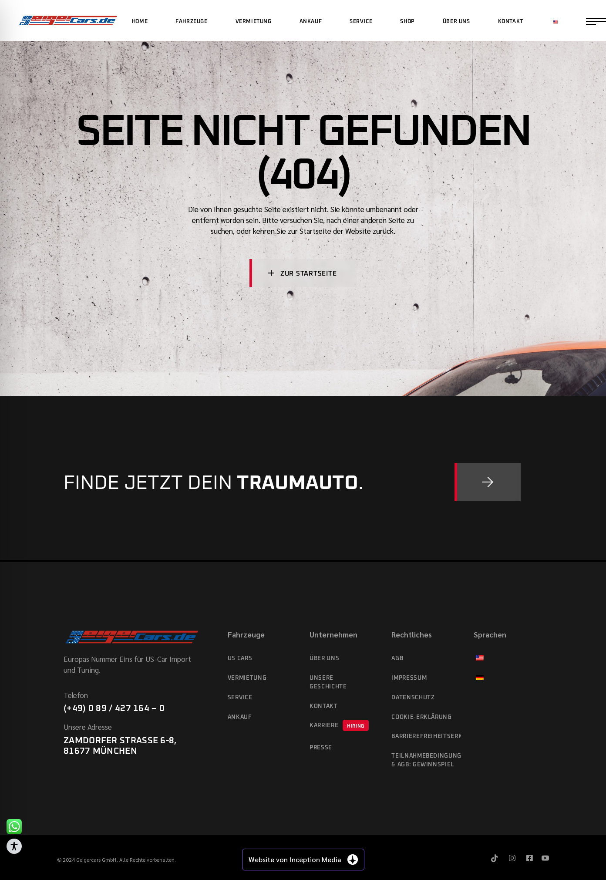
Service (240, 698)
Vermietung (247, 678)
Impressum (409, 678)
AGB (397, 658)
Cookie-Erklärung (421, 717)
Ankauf (240, 717)
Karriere (339, 725)
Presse (321, 748)
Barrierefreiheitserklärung (425, 736)
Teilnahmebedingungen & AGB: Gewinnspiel (425, 760)
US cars (240, 658)
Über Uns (324, 658)
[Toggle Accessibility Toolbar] (14, 846)
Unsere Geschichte (328, 682)
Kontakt (324, 706)
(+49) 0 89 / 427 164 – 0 (114, 708)
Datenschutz (412, 698)
